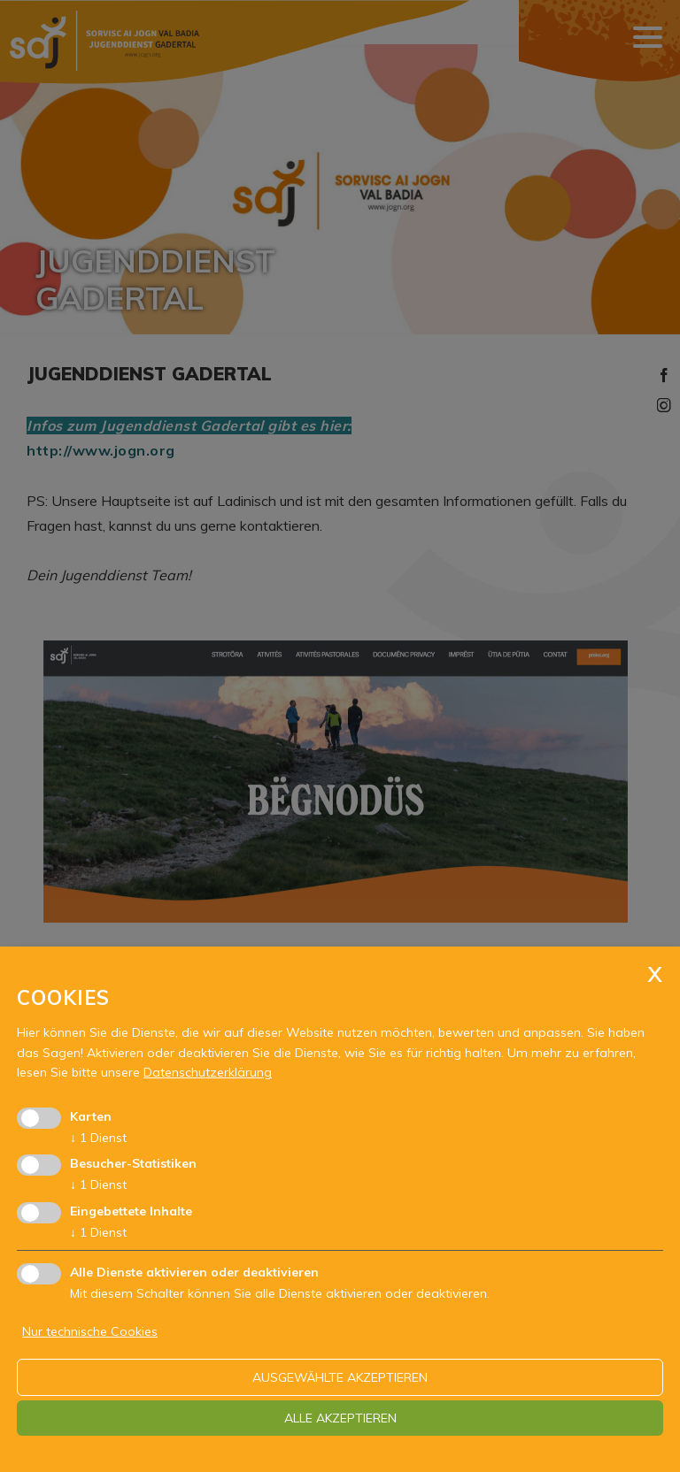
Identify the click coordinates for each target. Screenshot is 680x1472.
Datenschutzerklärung (207, 1072)
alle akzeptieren (340, 1418)
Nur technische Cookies (90, 1331)
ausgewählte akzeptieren (340, 1377)
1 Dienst (98, 1138)
